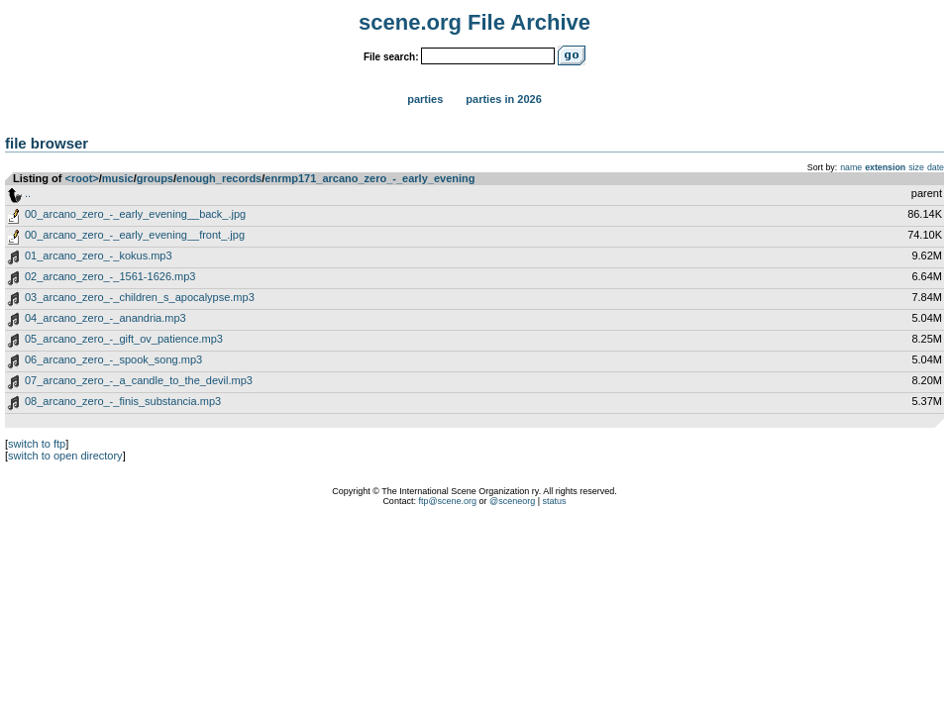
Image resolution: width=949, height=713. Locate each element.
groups (155, 178)
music (118, 178)
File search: (391, 56)
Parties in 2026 (503, 99)
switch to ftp (36, 444)
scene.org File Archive (474, 22)
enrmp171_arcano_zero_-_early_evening (369, 178)
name (851, 167)
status (555, 501)
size (916, 167)
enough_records (219, 178)
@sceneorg (512, 501)
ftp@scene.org (447, 501)
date (935, 167)
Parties (425, 99)
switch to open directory (65, 455)
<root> (82, 178)
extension (885, 167)
